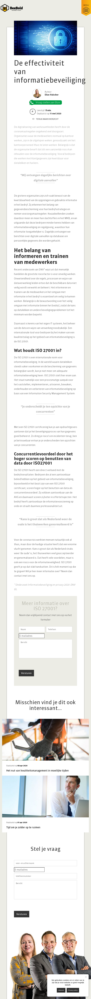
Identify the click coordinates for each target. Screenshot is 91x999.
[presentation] (37, 664)
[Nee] (86, 977)
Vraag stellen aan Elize (46, 102)
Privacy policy (73, 990)
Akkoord (61, 990)
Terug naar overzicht (47, 119)
